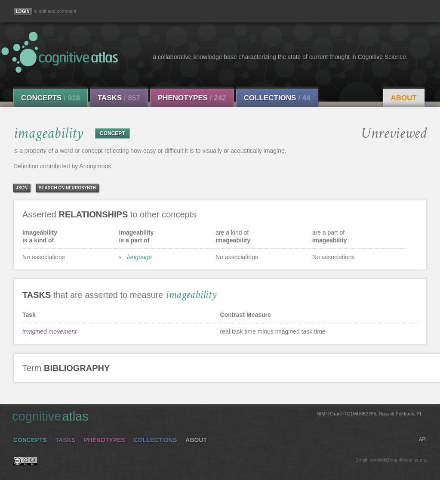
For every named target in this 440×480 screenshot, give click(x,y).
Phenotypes (192, 98)
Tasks (119, 98)
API (423, 439)
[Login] (22, 11)
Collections (277, 98)
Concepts (50, 98)
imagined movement (49, 331)
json (22, 188)
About (404, 98)
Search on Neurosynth (67, 188)
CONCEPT (112, 133)
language (139, 257)
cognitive (217, 416)
